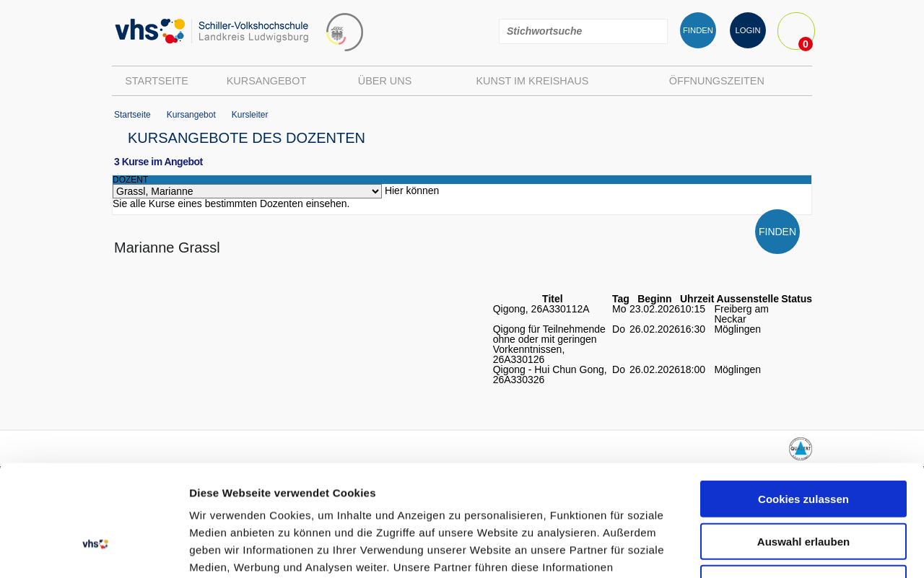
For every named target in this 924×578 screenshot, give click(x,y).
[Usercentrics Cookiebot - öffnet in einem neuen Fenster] (93, 550)
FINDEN (698, 30)
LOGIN (747, 30)
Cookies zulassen (803, 388)
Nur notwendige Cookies (803, 472)
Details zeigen (767, 549)
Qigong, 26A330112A (541, 309)
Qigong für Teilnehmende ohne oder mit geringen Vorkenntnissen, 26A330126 (549, 344)
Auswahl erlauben (803, 430)
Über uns (384, 81)
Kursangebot (266, 81)
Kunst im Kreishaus (532, 81)
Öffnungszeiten (716, 81)
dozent (130, 180)
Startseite (156, 81)
